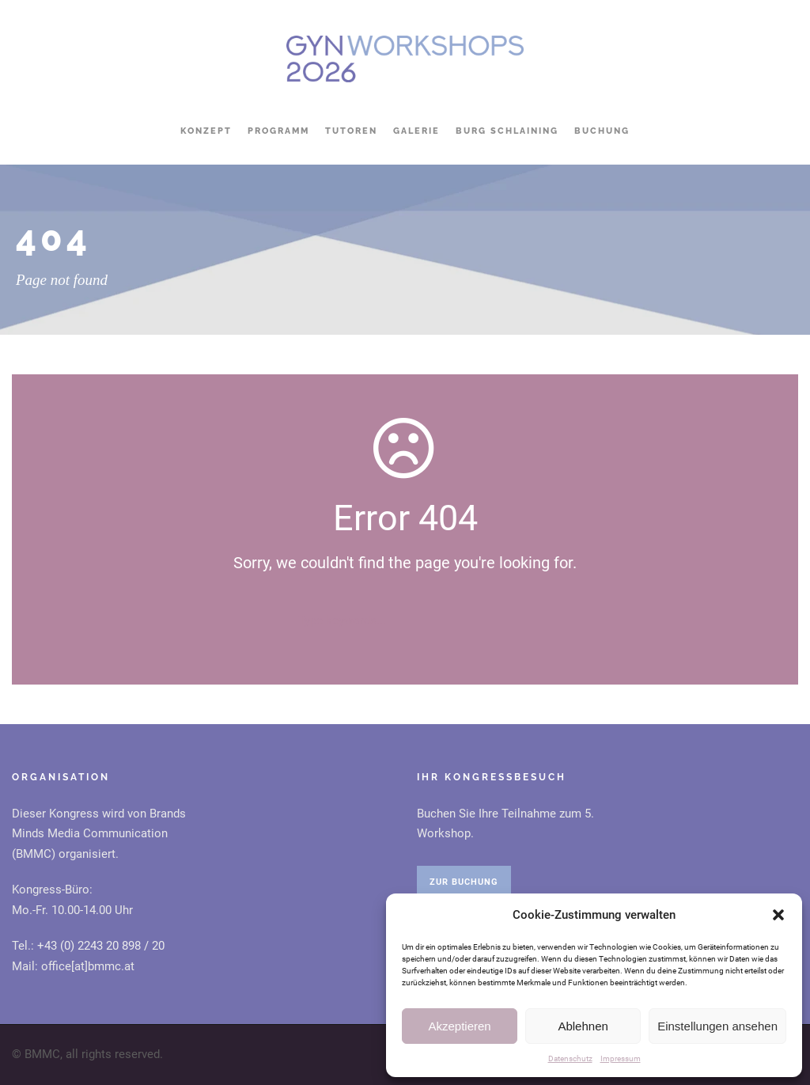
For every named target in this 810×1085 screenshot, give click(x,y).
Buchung (602, 131)
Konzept (206, 131)
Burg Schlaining (507, 131)
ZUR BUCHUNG (464, 882)
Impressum (620, 1058)
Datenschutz (570, 1058)
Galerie (416, 131)
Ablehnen (583, 1026)
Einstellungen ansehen (717, 1026)
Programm (278, 131)
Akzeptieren (459, 1026)
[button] (778, 915)
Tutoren (351, 131)
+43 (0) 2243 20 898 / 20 (101, 946)
